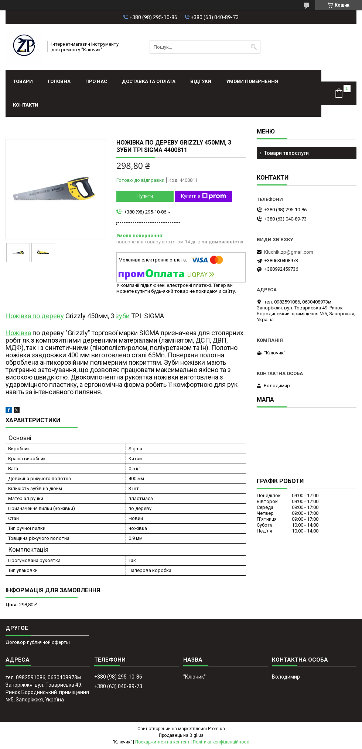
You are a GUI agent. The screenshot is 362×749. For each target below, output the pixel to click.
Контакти (25, 105)
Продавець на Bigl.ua (181, 735)
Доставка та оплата (148, 81)
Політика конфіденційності (221, 742)
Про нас (96, 81)
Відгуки (200, 81)
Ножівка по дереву (35, 316)
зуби (123, 316)
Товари (23, 81)
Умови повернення (252, 81)
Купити (145, 196)
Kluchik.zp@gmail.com (288, 252)
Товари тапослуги (286, 153)
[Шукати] (253, 47)
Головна (59, 81)
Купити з (203, 196)
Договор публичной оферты (38, 642)
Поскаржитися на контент (162, 742)
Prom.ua (216, 728)
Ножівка (18, 333)
